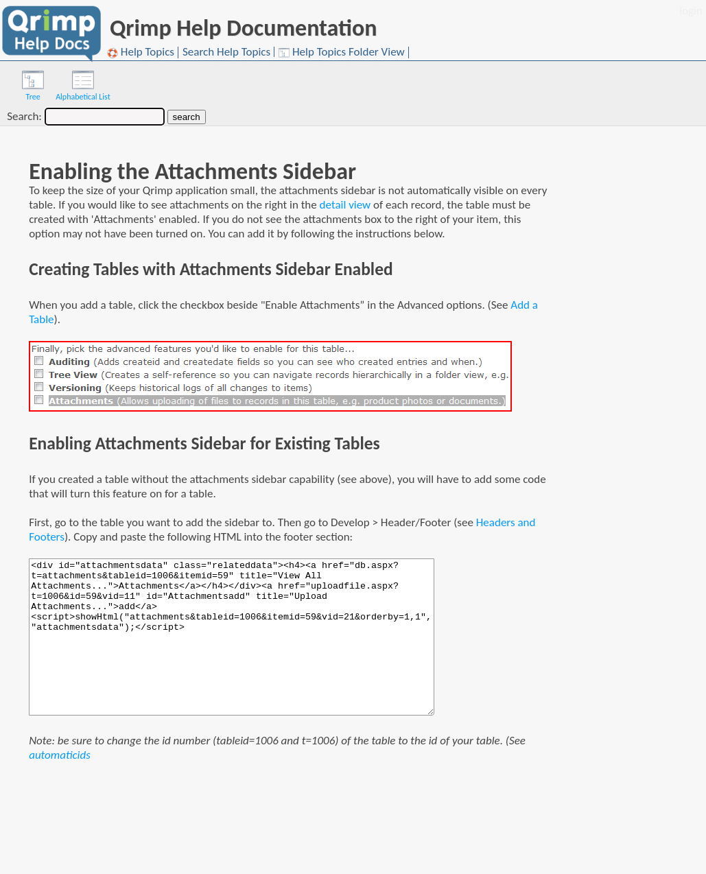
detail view (345, 205)
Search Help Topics (226, 52)
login (691, 10)
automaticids (60, 755)
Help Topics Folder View (342, 52)
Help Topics (140, 52)
